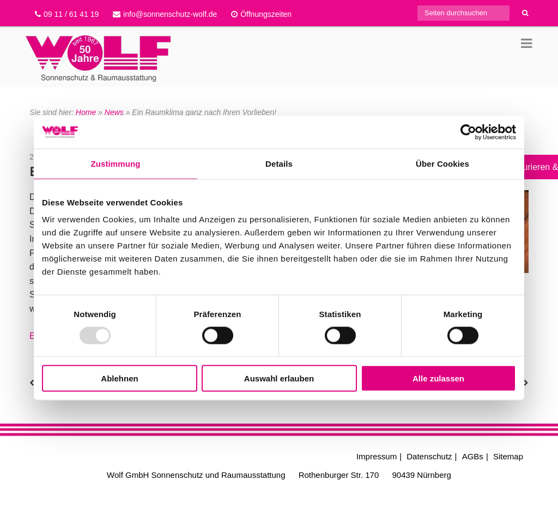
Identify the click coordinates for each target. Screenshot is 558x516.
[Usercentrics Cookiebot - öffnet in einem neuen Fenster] (468, 132)
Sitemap (508, 456)
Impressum (376, 456)
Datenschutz (429, 456)
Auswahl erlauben (279, 378)
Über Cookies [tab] (442, 163)
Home (86, 112)
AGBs (472, 456)
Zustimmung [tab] (116, 163)
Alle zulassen (438, 378)
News (114, 112)
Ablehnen (119, 378)
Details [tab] (279, 163)
